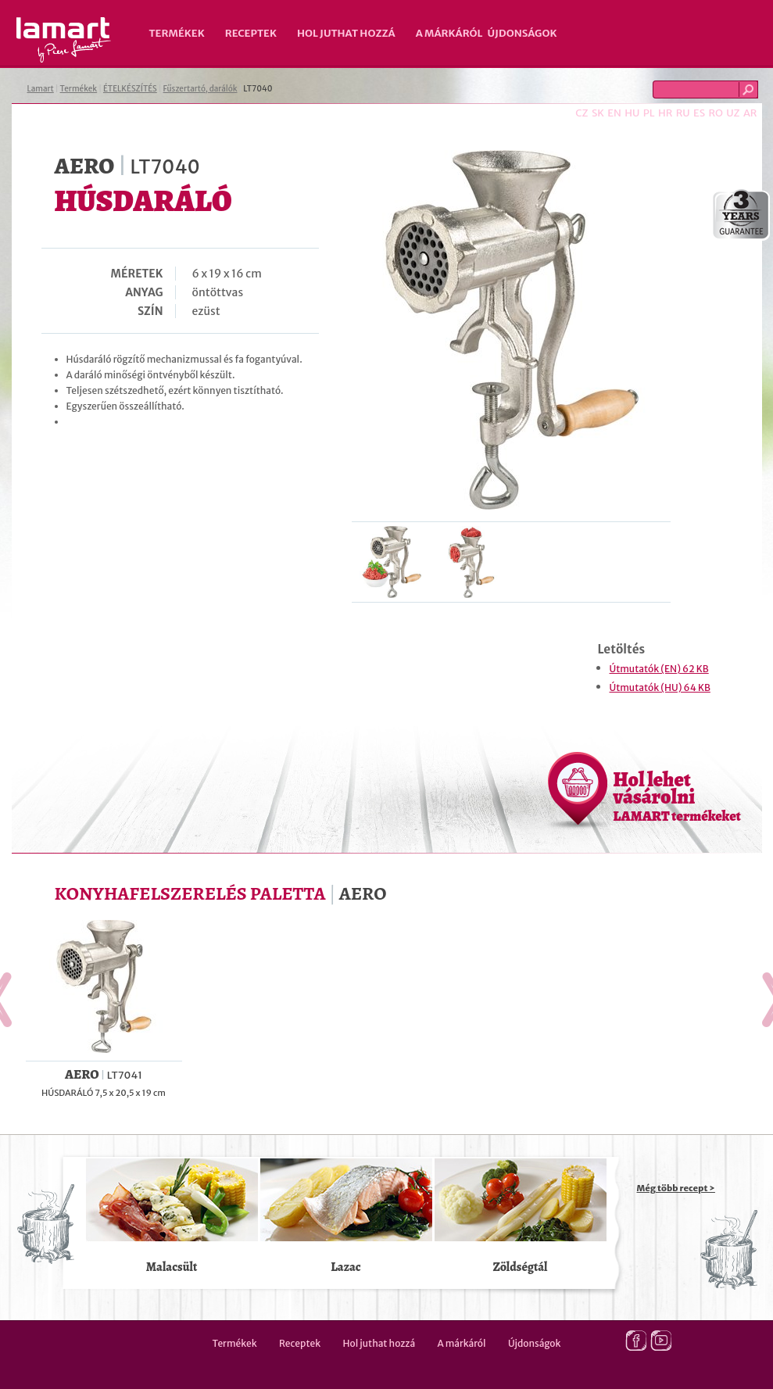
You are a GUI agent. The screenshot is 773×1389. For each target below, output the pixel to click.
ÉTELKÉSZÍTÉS (130, 89)
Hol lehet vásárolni (677, 795)
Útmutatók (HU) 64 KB (660, 687)
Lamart (64, 40)
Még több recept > (676, 1188)
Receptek (251, 33)
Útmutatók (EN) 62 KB (659, 669)
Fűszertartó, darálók (200, 89)
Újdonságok (522, 33)
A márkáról (449, 33)
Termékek (177, 33)
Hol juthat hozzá (346, 33)
